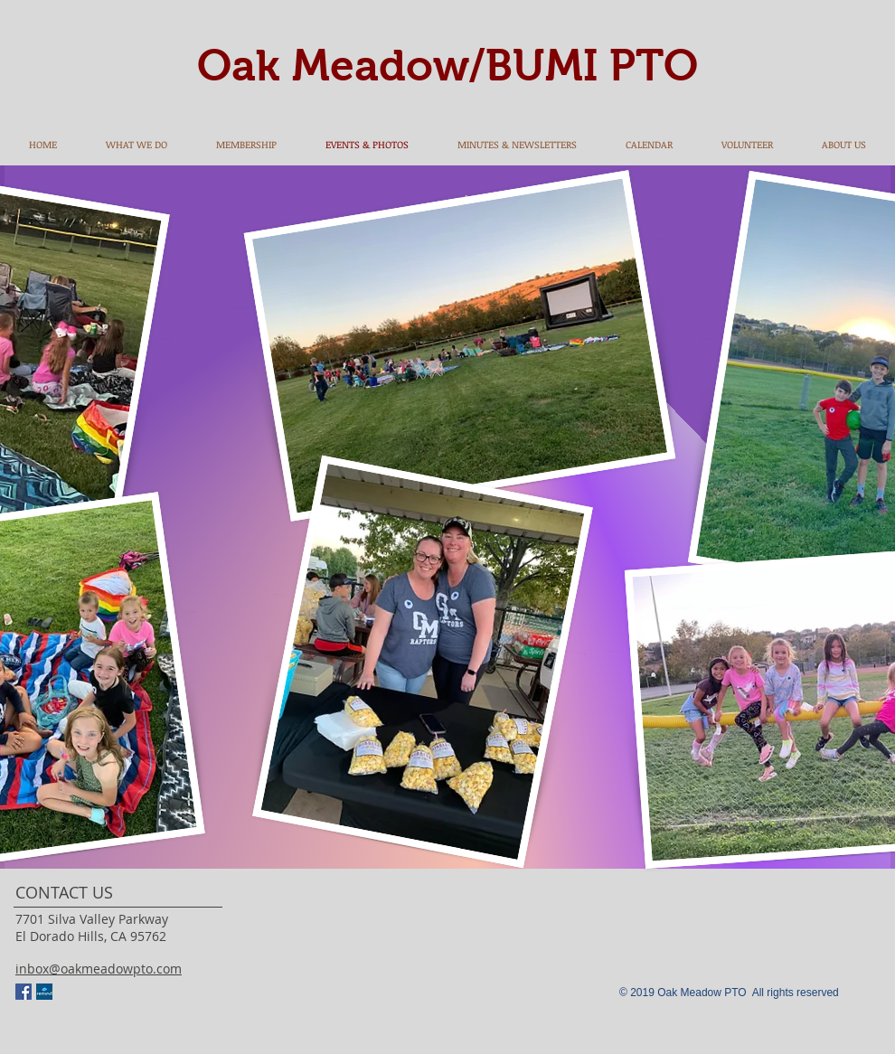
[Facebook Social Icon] (23, 991)
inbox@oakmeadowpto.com (98, 968)
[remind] (44, 991)
